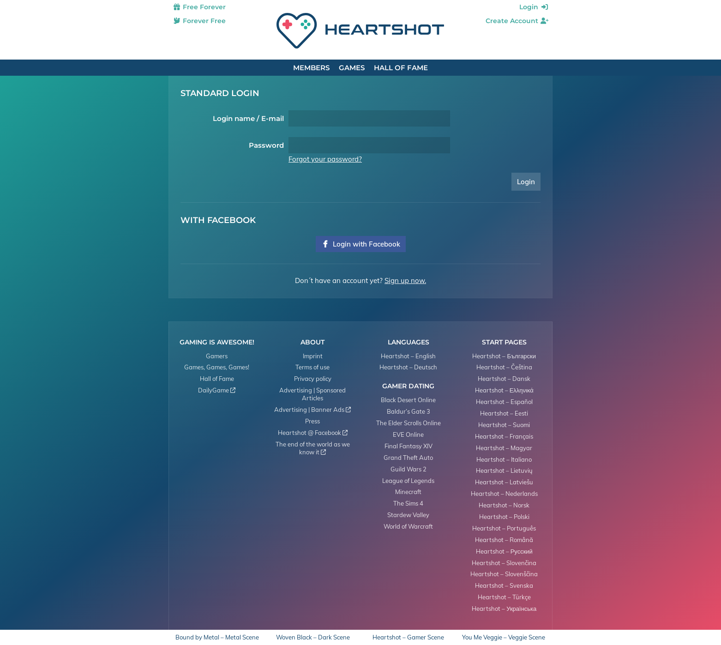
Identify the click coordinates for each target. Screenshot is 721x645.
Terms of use (312, 367)
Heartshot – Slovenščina (504, 574)
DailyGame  (216, 390)
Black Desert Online (408, 400)
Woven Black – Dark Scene (313, 637)
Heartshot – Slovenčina (504, 563)
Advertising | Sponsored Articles (312, 394)
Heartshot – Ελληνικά (504, 390)
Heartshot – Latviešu (504, 482)
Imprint (313, 356)
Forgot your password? (325, 159)
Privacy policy (312, 378)
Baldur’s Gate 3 (408, 411)
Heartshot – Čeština (504, 367)
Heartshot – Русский (504, 551)
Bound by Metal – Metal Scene (217, 637)
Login (534, 7)
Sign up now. (405, 280)
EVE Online (408, 434)
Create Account (517, 21)
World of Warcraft (408, 526)
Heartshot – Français (504, 436)
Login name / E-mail (248, 118)
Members (311, 67)
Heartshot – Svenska (504, 585)
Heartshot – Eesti (504, 413)
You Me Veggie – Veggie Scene (503, 637)
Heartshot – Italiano (504, 459)
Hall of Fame (401, 67)
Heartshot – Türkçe (504, 597)
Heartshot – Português (504, 528)
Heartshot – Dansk (504, 378)
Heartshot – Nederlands (504, 493)
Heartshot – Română (504, 539)
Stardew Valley (408, 514)
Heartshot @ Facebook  (313, 432)
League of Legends (408, 480)
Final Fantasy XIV (409, 446)
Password (266, 145)
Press (312, 421)
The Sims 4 (408, 503)
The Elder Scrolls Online (408, 423)
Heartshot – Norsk (504, 505)
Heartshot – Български (504, 356)
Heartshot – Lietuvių (504, 470)
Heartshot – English (408, 356)
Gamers (217, 356)
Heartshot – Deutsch (408, 367)
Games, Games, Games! (216, 367)
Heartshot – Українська (504, 608)
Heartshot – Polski (504, 516)
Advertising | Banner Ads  (312, 409)
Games (352, 67)
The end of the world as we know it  (313, 448)
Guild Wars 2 (409, 469)
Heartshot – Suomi (504, 424)
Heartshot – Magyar (504, 448)
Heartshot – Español (504, 401)
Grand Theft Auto (408, 457)
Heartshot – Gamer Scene (408, 637)
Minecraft (408, 491)
